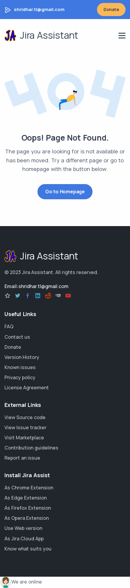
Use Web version (23, 528)
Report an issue (22, 458)
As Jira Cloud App (24, 538)
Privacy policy (19, 377)
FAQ (8, 326)
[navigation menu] (122, 35)
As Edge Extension (25, 497)
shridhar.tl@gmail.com (39, 9)
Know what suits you (27, 548)
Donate (111, 9)
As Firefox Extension (27, 508)
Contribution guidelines (31, 447)
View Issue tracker (25, 427)
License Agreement (26, 387)
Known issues (20, 367)
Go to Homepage (65, 191)
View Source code (25, 417)
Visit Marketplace (24, 437)
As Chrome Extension (28, 487)
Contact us (17, 337)
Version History (21, 357)
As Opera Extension (26, 518)
